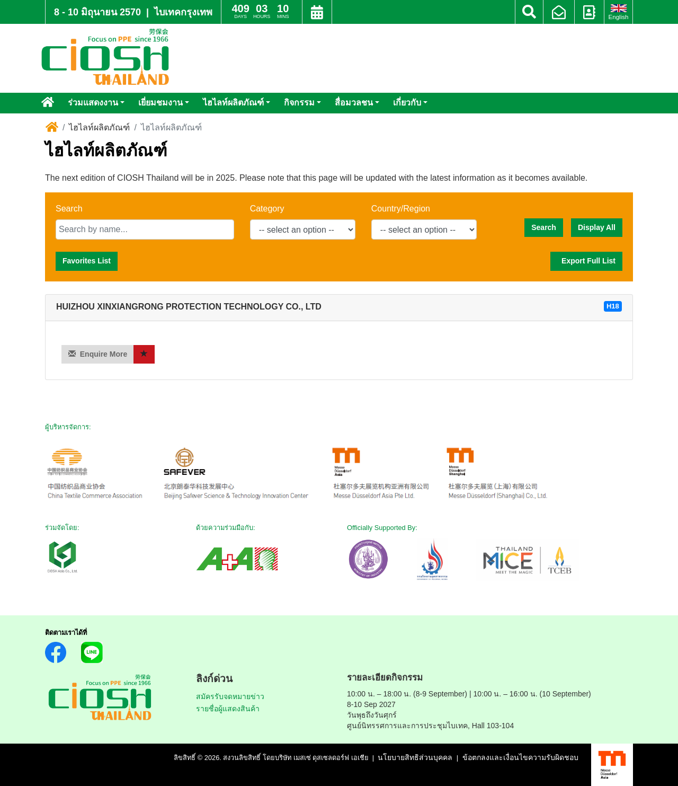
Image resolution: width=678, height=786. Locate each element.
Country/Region (400, 208)
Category (267, 208)
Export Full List (586, 261)
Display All (596, 227)
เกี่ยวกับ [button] (407, 102)
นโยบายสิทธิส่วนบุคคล (415, 757)
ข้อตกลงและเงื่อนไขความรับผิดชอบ (520, 757)
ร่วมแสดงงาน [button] (93, 102)
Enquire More (97, 353)
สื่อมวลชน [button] (354, 102)
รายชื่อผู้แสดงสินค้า (228, 708)
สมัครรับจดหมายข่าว (230, 696)
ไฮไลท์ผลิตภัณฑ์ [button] (233, 102)
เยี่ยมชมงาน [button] (160, 102)
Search (69, 208)
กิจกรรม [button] (299, 102)
